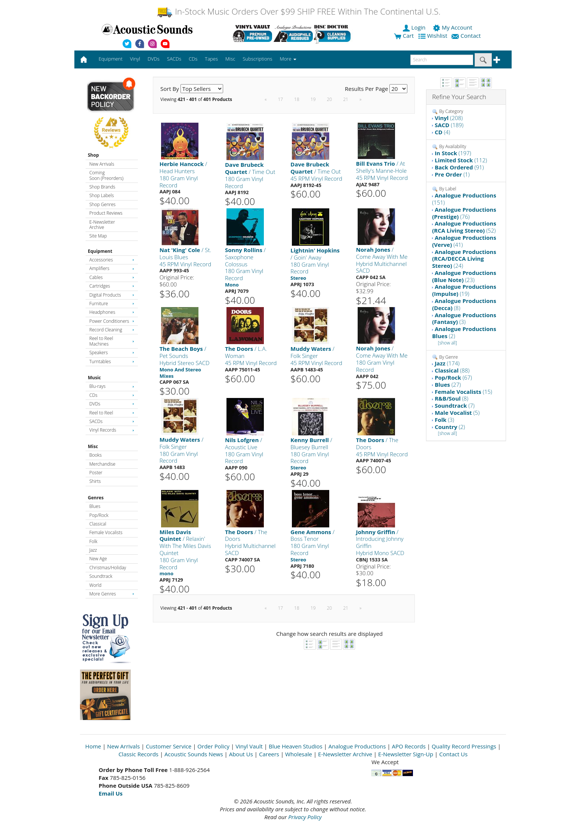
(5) (457, 412)
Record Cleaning (111, 330)
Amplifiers (111, 268)
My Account (453, 27)
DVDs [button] (154, 58)
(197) (453, 153)
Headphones (111, 312)
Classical (97, 524)
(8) (464, 304)
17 (280, 99)
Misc (93, 446)
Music (94, 377)
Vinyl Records (111, 430)
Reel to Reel (111, 413)
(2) (464, 332)
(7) (455, 405)
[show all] (447, 343)
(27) (448, 384)
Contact (466, 35)
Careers (269, 754)
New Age (98, 558)
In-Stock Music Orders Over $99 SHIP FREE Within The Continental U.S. (298, 11)
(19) (464, 290)
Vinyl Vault (249, 746)
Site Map (98, 236)
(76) (464, 213)
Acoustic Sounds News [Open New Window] (193, 754)
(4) (442, 132)
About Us (241, 754)
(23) (464, 276)
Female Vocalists (106, 532)
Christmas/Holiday (107, 567)
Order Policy (213, 746)
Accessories (111, 260)
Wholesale (298, 754)
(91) (459, 167)
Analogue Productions (357, 746)
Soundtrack (100, 576)
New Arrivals (101, 164)
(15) (463, 391)
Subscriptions (257, 58)
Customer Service (168, 746)
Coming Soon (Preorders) (106, 175)
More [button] (288, 58)
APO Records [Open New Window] (409, 746)
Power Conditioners (111, 321)
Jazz (93, 550)
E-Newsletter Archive (102, 224)
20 (329, 99)
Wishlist (433, 35)
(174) (447, 363)
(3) (464, 318)
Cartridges (111, 286)
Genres (96, 497)
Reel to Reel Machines (111, 341)
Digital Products (111, 295)
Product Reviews (106, 213)
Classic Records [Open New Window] (138, 754)
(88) (452, 370)
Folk (93, 541)
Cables (111, 277)
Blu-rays (111, 386)
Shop (93, 155)
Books (95, 455)
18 (296, 99)
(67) (453, 377)
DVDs (111, 404)
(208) (449, 118)
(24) (464, 259)
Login (415, 27)
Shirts (95, 481)
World (95, 585)
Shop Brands (102, 187)
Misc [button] (230, 58)
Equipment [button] (111, 58)
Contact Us (453, 754)
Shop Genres (102, 204)
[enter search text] (441, 60)
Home (93, 746)
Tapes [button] (211, 58)
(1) (452, 174)
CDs (111, 395)
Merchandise (102, 464)
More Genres (111, 594)
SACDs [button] (174, 58)
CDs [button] (193, 58)
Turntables (111, 361)
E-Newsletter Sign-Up (405, 754)
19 (313, 99)
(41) (464, 241)
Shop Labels (101, 195)
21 (345, 99)
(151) (464, 199)
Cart (404, 35)
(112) (461, 160)
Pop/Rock (98, 515)
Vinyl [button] (135, 58)
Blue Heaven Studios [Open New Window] (296, 746)
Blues (95, 506)
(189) (449, 125)
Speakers (111, 352)
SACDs (111, 421)
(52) (464, 227)
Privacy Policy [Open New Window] (304, 817)
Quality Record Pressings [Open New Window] (464, 746)
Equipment (100, 251)
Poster (95, 472)
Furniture (111, 303)
